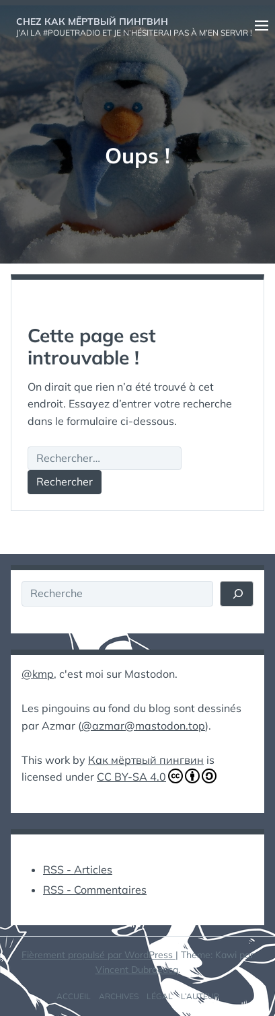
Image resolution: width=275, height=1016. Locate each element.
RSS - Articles (77, 869)
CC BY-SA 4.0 (157, 776)
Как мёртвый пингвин (146, 760)
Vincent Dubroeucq (136, 970)
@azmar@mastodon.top (143, 725)
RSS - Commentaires (95, 889)
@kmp (38, 673)
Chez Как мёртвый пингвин (92, 21)
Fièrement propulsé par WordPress (98, 955)
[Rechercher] (236, 594)
